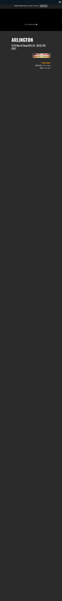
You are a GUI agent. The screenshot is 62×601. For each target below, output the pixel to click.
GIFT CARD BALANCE (31, 24)
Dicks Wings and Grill (31, 16)
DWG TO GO (43, 5)
